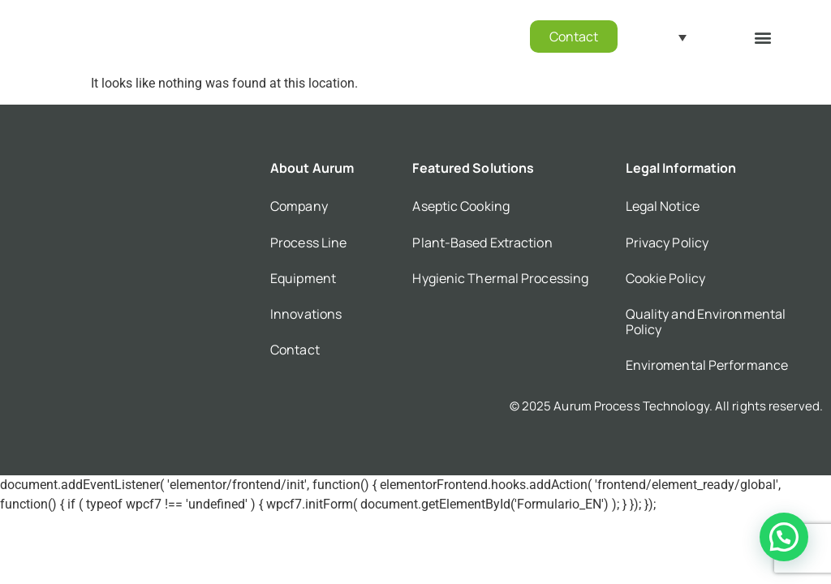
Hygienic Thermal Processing (500, 278)
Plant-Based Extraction (482, 242)
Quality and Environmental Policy (706, 321)
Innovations (306, 314)
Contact (295, 350)
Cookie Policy (665, 278)
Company (299, 206)
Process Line (308, 242)
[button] (763, 37)
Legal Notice (663, 206)
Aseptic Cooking (461, 206)
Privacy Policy (667, 242)
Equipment (303, 278)
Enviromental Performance (707, 365)
